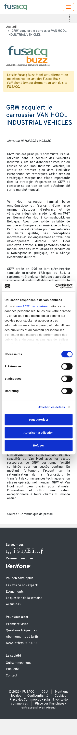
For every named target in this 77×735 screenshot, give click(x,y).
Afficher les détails (51, 407)
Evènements (15, 592)
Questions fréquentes (21, 631)
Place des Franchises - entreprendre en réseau (43, 706)
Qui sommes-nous (18, 663)
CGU (45, 692)
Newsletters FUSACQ (21, 643)
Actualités (13, 604)
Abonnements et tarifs (22, 637)
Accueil (11, 27)
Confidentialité (37, 696)
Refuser (38, 445)
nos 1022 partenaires (32, 306)
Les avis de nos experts (22, 585)
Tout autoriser (38, 419)
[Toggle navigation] (68, 7)
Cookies (60, 696)
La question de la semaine (24, 598)
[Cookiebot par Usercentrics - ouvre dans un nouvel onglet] (55, 286)
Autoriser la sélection (38, 432)
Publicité (70, 18)
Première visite (17, 624)
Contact (11, 676)
